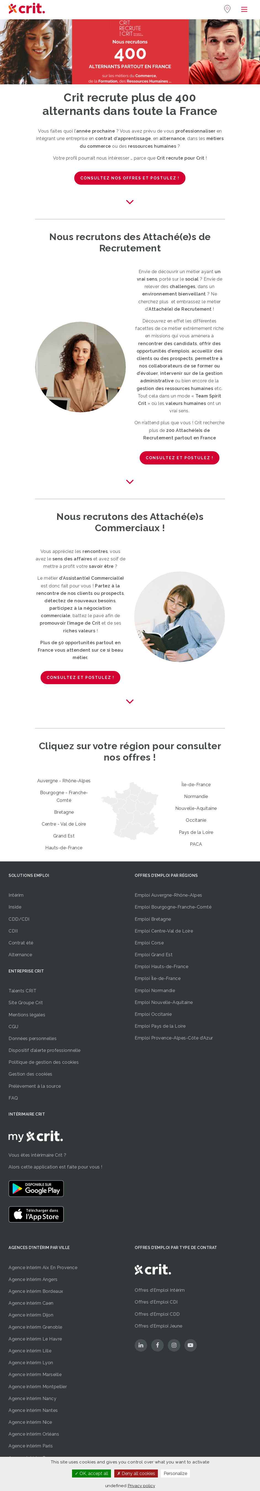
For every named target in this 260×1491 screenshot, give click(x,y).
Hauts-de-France (64, 847)
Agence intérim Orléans (34, 1434)
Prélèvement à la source (35, 1086)
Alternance (20, 954)
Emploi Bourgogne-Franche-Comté (173, 907)
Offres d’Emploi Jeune (158, 1326)
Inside (15, 907)
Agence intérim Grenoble (35, 1327)
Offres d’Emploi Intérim (160, 1290)
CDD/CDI (19, 919)
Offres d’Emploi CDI (156, 1302)
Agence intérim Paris (31, 1446)
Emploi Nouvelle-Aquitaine (164, 1002)
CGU (13, 1026)
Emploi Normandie (155, 990)
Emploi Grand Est (154, 954)
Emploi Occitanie (153, 1014)
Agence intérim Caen (31, 1303)
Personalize (175, 1473)
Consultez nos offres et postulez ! (129, 178)
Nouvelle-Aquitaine (196, 808)
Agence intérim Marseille (35, 1374)
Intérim (16, 895)
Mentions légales (27, 1014)
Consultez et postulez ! (179, 458)
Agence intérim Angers (33, 1279)
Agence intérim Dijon (31, 1315)
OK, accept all (91, 1473)
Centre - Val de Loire (64, 824)
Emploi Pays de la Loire (160, 1026)
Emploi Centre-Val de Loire (164, 931)
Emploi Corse (149, 942)
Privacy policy (141, 1485)
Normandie (196, 796)
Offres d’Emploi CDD (157, 1314)
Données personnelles (33, 1038)
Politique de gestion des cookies (44, 1062)
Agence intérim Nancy (32, 1398)
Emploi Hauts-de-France (161, 966)
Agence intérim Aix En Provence (43, 1267)
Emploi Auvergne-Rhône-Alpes (168, 895)
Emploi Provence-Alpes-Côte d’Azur (174, 1038)
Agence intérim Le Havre (35, 1339)
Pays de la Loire (196, 832)
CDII (13, 931)
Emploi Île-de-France (158, 978)
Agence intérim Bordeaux (36, 1291)
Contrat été (21, 942)
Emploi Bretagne (153, 919)
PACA (196, 844)
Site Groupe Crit (26, 1002)
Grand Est (64, 836)
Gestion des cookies (30, 1074)
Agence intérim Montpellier (38, 1386)
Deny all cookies (136, 1473)
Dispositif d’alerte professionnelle (45, 1050)
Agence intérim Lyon (31, 1362)
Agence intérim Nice (30, 1422)
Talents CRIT (22, 990)
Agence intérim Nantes (33, 1410)
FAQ (13, 1098)
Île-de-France (196, 784)
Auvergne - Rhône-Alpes (64, 780)
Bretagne (64, 812)
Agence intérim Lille (30, 1350)
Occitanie (196, 820)
